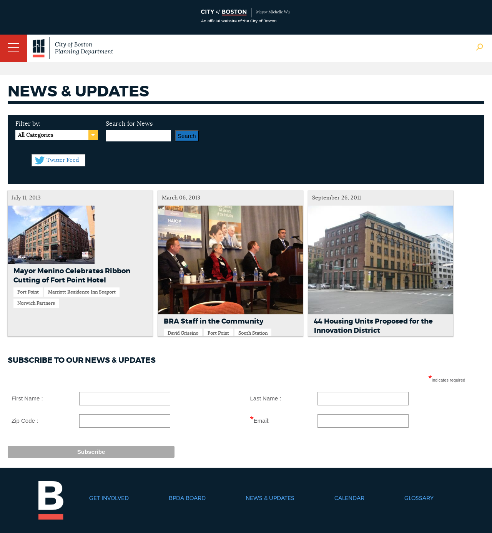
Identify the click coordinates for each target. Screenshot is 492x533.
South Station (253, 333)
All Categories (35, 135)
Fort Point (28, 292)
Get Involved (109, 498)
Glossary (419, 498)
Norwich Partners (36, 303)
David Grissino (183, 333)
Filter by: (27, 124)
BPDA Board (187, 498)
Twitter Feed (63, 160)
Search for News (129, 124)
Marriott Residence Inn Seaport (82, 292)
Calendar (349, 498)
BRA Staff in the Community (214, 321)
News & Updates (270, 498)
